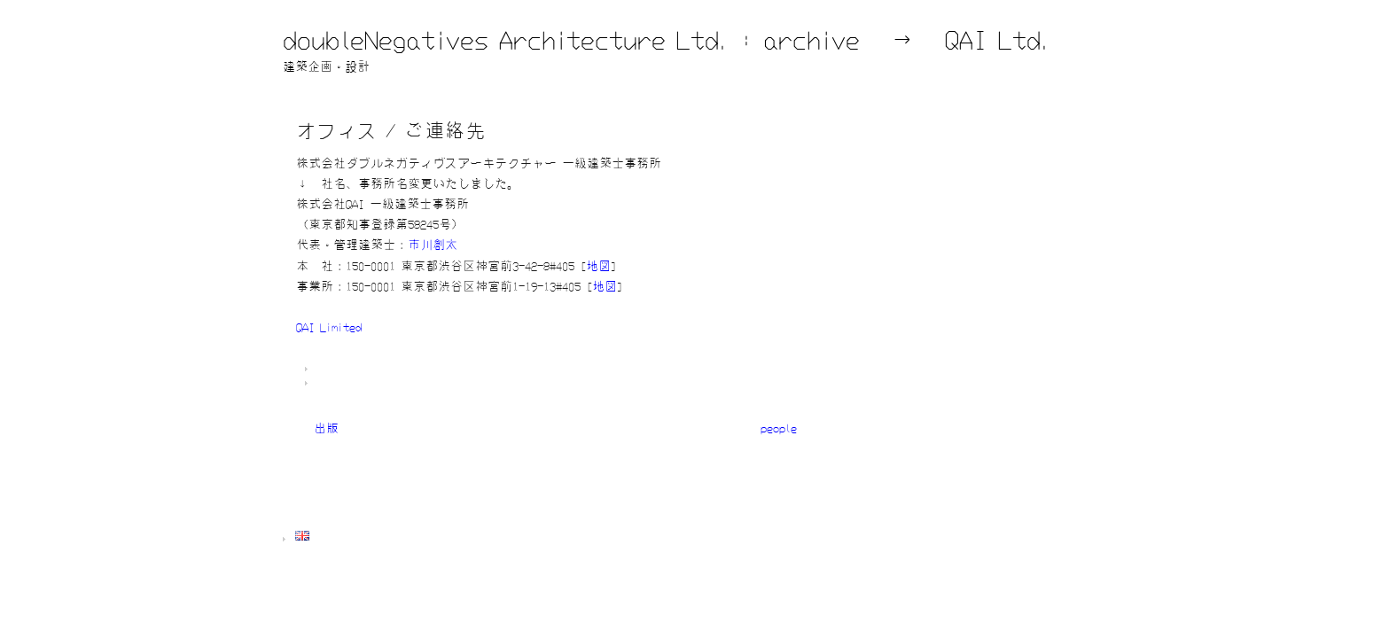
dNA (417, 369)
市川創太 (432, 244)
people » (788, 428)
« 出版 (317, 428)
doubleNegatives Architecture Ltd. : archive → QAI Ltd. (666, 39)
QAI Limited (329, 327)
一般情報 (396, 383)
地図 (598, 266)
